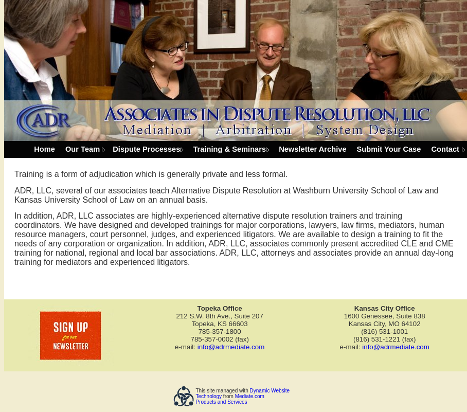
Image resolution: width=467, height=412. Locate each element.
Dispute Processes (146, 149)
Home (44, 149)
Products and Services (221, 402)
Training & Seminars (229, 149)
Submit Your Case (389, 149)
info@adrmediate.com (231, 347)
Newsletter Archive (312, 149)
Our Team (82, 149)
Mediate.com (249, 396)
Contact (445, 149)
